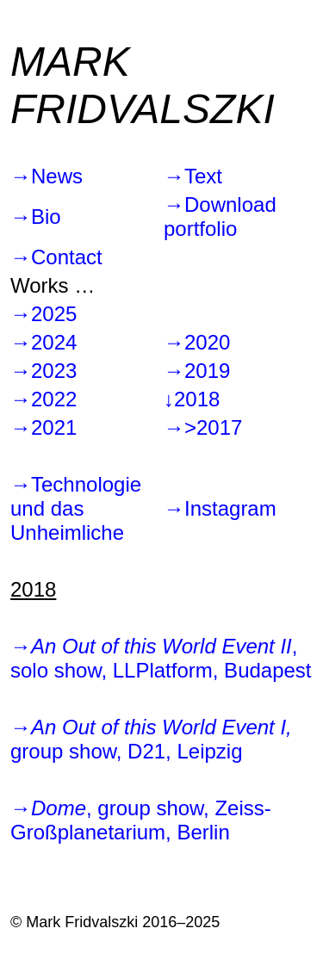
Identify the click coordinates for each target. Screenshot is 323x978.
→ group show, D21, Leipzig (151, 739)
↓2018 (192, 399)
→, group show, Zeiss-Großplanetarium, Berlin (140, 820)
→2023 (43, 370)
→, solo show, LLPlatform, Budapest (161, 658)
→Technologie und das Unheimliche (75, 508)
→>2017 (203, 427)
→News (46, 176)
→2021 (43, 427)
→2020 (197, 342)
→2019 (197, 370)
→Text (193, 176)
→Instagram (220, 508)
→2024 (43, 342)
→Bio (35, 216)
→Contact (56, 257)
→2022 (43, 399)
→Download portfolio (220, 216)
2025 (54, 313)
